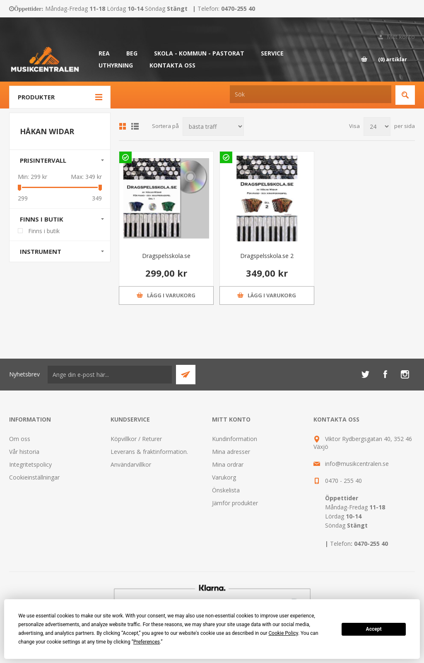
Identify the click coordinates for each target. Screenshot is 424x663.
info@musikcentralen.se (357, 464)
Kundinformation (234, 439)
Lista (135, 126)
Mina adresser (231, 452)
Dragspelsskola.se (166, 256)
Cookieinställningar (34, 477)
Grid (122, 126)
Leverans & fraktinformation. (149, 452)
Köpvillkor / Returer (136, 439)
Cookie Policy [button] (283, 633)
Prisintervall (43, 160)
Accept (374, 629)
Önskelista (226, 490)
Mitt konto (401, 37)
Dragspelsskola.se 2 (267, 256)
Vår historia (24, 452)
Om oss (19, 439)
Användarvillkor (131, 464)
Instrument (40, 251)
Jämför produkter (235, 503)
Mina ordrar (227, 464)
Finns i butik (41, 219)
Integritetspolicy (30, 464)
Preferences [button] (146, 642)
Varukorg (224, 477)
